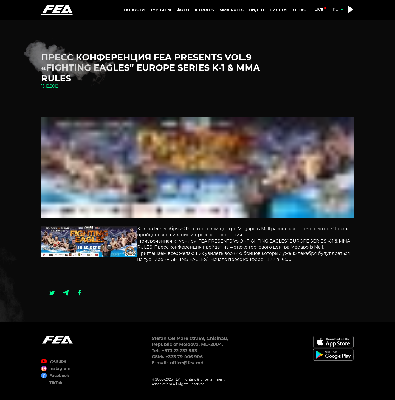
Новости (134, 9)
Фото (183, 9)
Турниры (160, 9)
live (318, 9)
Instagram (59, 368)
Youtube (57, 361)
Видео (256, 9)
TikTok (56, 382)
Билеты (278, 9)
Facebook (59, 375)
